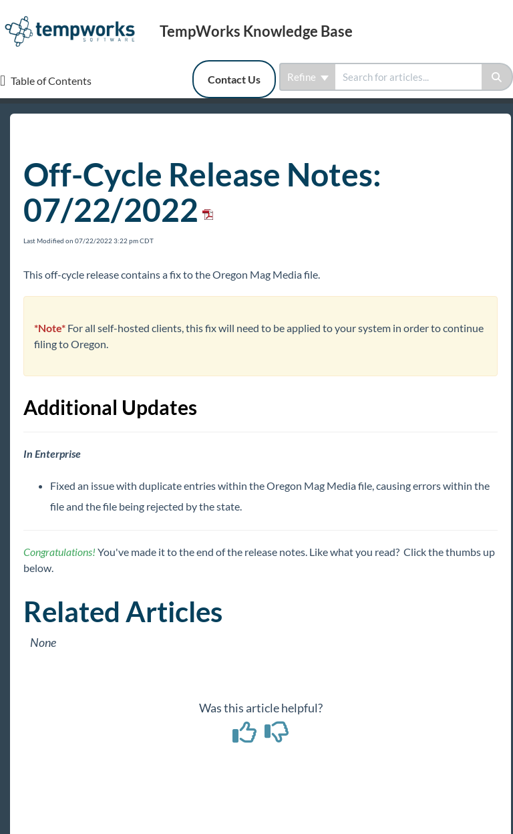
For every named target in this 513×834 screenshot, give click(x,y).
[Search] (497, 77)
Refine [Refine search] (308, 77)
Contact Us (234, 79)
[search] (408, 77)
